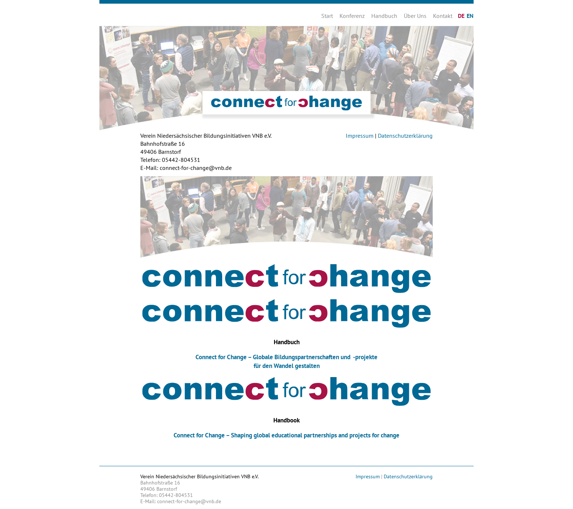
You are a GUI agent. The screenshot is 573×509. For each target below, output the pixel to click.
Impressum (359, 135)
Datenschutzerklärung (405, 135)
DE (461, 15)
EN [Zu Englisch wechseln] (470, 15)
